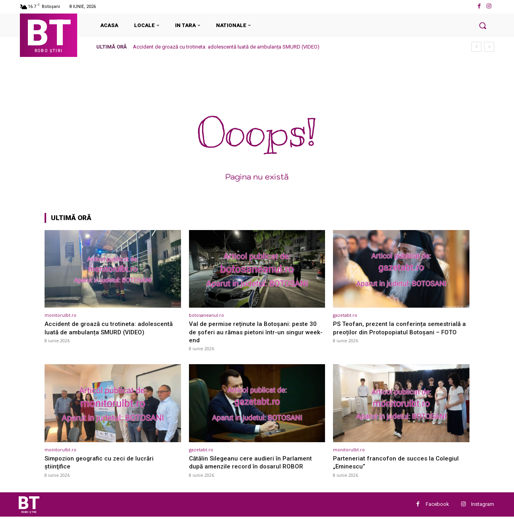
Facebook (437, 505)
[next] (489, 47)
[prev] (476, 47)
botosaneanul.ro (206, 315)
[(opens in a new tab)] (113, 269)
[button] (482, 25)
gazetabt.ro (345, 315)
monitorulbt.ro (60, 315)
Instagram (482, 505)
